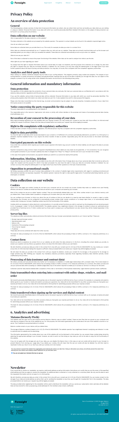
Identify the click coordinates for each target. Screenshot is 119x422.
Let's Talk (104, 2)
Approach (48, 3)
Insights (59, 3)
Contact (77, 3)
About (68, 3)
